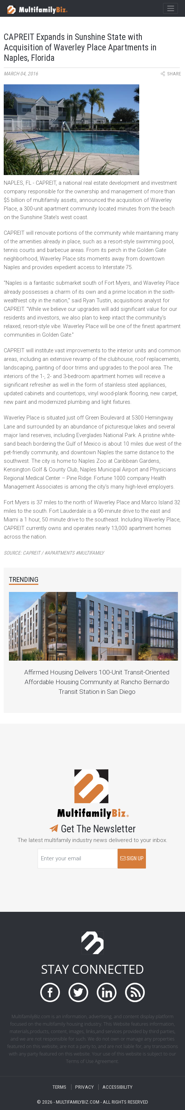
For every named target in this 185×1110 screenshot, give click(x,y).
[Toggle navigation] (170, 8)
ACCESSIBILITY (117, 1087)
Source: (54, 553)
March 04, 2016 (21, 74)
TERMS (59, 1087)
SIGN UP (132, 858)
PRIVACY (84, 1087)
